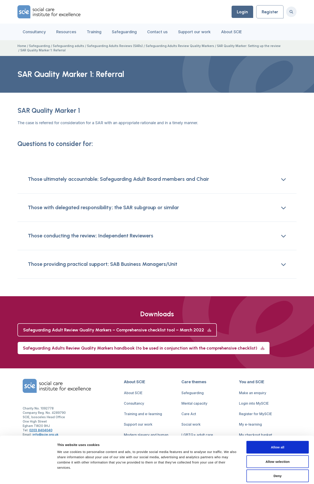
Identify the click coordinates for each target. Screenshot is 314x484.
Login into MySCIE (254, 403)
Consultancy (34, 32)
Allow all (277, 426)
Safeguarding (124, 32)
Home (21, 46)
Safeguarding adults (68, 46)
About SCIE (231, 32)
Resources (66, 32)
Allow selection (278, 441)
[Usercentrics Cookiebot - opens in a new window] (28, 475)
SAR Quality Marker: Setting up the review (249, 46)
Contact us (157, 32)
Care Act (188, 414)
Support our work (194, 32)
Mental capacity (194, 403)
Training (94, 32)
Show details (229, 475)
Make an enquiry (252, 393)
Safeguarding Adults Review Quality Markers (180, 46)
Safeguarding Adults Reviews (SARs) (115, 46)
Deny (277, 455)
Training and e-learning (143, 414)
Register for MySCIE (255, 414)
